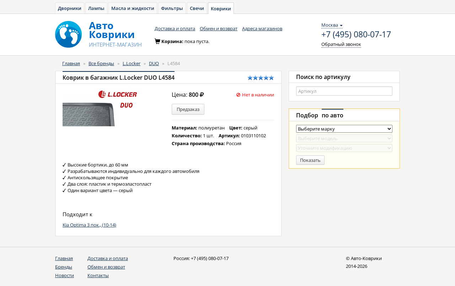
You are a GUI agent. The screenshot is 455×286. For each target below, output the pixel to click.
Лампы (96, 8)
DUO (154, 63)
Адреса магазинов (262, 28)
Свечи (197, 8)
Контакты (98, 275)
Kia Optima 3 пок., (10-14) (89, 225)
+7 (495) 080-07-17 (356, 34)
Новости (64, 275)
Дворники (69, 8)
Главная (71, 63)
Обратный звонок (341, 44)
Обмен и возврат (218, 28)
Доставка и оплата (175, 28)
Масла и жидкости (132, 8)
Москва (332, 25)
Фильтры (172, 8)
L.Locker (131, 63)
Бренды (63, 267)
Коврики (221, 8)
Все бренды (101, 63)
